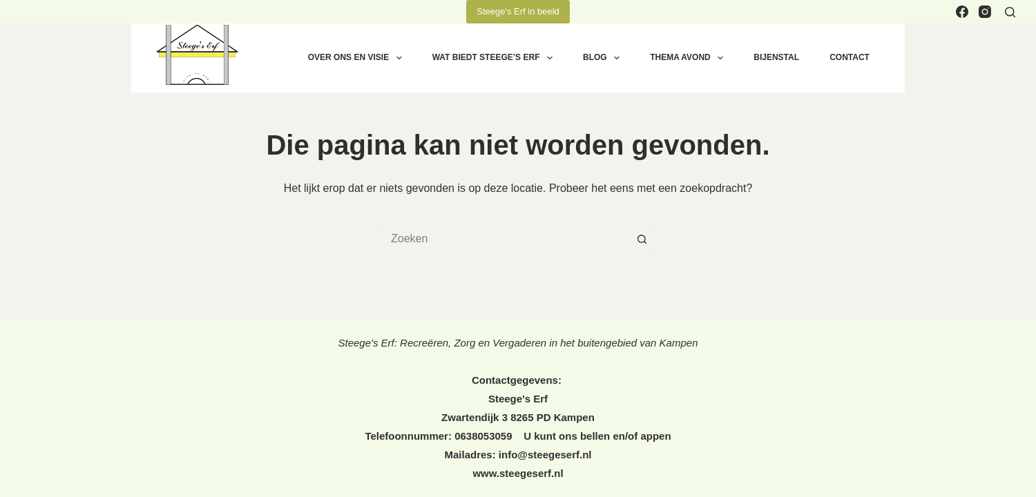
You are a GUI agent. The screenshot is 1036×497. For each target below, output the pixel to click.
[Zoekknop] (642, 239)
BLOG (604, 58)
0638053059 (484, 436)
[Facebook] (962, 12)
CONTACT (849, 57)
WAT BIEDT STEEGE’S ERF (495, 58)
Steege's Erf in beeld (518, 11)
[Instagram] (985, 12)
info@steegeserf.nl (545, 454)
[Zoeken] (1010, 12)
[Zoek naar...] (504, 239)
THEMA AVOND (689, 58)
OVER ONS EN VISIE (357, 58)
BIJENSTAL (776, 57)
